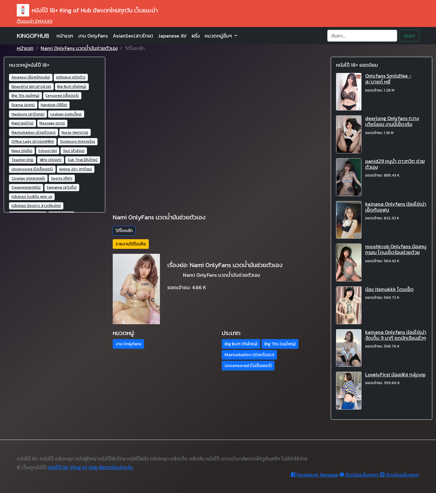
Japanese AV (172, 35)
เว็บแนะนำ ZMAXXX (34, 21)
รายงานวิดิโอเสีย (131, 244)
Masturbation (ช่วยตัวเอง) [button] (249, 355)
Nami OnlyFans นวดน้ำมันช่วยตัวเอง (79, 48)
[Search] (362, 36)
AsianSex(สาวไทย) (133, 35)
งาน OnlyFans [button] (128, 344)
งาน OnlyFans (93, 35)
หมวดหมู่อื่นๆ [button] (219, 35)
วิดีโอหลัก (124, 230)
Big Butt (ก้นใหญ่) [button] (241, 344)
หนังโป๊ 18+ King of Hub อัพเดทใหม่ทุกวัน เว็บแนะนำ (87, 10)
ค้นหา (409, 35)
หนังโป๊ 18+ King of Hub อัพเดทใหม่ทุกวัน (90, 467)
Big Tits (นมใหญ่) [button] (280, 344)
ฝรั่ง (196, 35)
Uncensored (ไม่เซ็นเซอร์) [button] (248, 365)
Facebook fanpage (314, 474)
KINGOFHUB (33, 35)
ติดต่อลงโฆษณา (359, 474)
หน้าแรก (65, 35)
